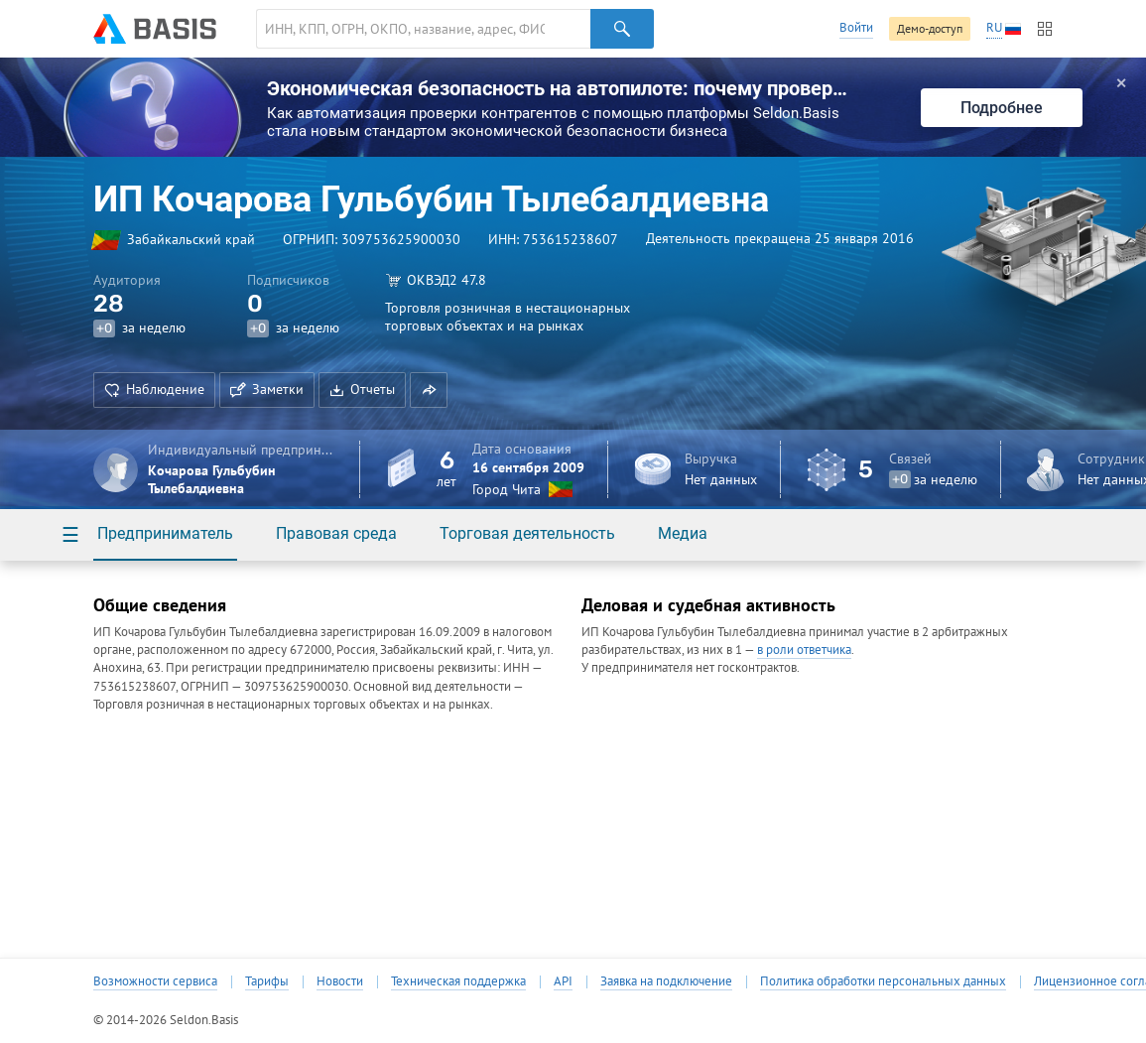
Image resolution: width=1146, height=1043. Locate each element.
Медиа (682, 533)
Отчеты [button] (362, 389)
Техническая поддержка (458, 981)
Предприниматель (165, 533)
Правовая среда (336, 533)
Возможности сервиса (155, 981)
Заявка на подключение (666, 981)
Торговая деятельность (527, 533)
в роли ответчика (804, 649)
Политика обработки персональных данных (883, 981)
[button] (428, 390)
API (563, 981)
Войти (856, 27)
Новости (340, 981)
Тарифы (267, 981)
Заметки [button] (267, 389)
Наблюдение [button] (154, 389)
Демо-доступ (929, 28)
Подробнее (1001, 107)
